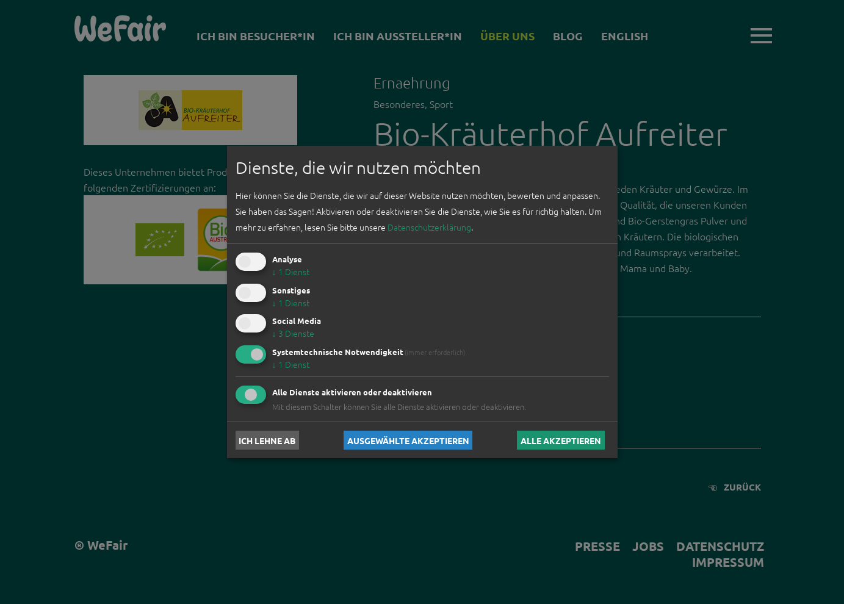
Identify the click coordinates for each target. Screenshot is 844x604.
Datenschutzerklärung (429, 227)
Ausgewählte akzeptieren (408, 439)
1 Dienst (290, 271)
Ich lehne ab (267, 439)
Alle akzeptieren (561, 439)
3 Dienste (293, 333)
